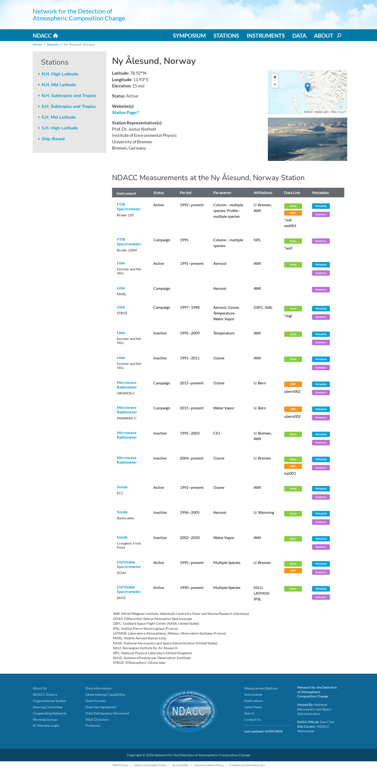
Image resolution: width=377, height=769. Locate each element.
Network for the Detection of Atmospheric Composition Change (79, 14)
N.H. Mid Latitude (59, 85)
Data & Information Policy (150, 765)
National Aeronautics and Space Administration (314, 708)
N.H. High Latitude (60, 74)
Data (299, 35)
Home (37, 44)
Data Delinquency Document (107, 713)
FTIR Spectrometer (129, 206)
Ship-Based (53, 139)
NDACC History (45, 694)
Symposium (189, 35)
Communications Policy (209, 765)
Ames (293, 205)
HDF (293, 212)
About (323, 35)
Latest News (253, 707)
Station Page (124, 112)
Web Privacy (120, 765)
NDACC (42, 35)
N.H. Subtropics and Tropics (69, 95)
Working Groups (45, 719)
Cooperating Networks (50, 713)
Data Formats (96, 701)
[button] (308, 87)
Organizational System (49, 701)
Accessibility (180, 765)
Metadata (321, 205)
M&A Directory (97, 719)
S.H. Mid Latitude (59, 117)
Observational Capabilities (105, 694)
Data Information (99, 688)
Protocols (93, 725)
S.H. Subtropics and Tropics (69, 106)
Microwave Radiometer (127, 384)
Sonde (122, 486)
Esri (342, 111)
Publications (253, 701)
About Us (40, 688)
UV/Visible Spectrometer (129, 564)
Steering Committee (48, 707)
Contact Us (252, 719)
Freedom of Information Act (247, 765)
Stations (226, 35)
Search (249, 713)
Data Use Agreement (101, 707)
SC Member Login (46, 725)
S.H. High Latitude (60, 128)
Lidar (121, 262)
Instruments (266, 35)
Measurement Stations (261, 688)
